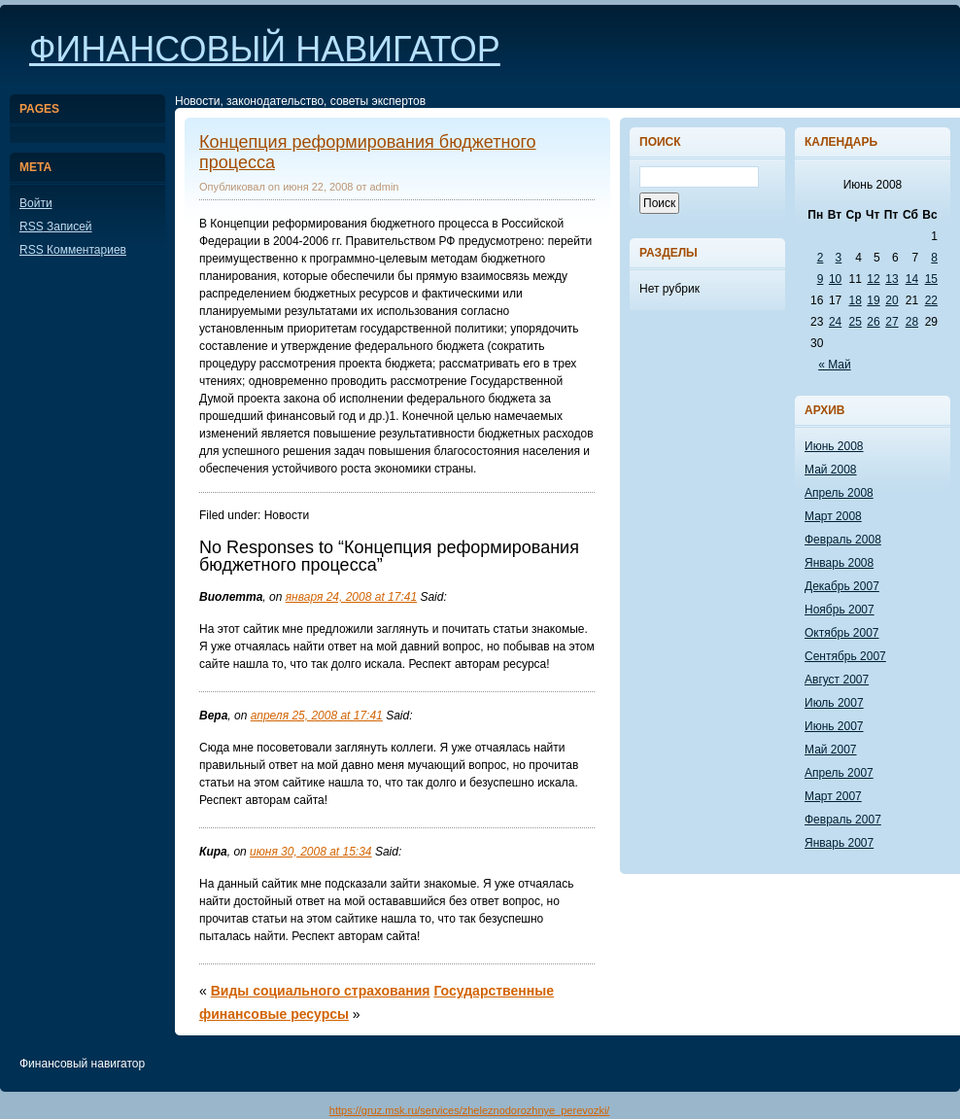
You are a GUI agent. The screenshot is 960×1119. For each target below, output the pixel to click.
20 (891, 300)
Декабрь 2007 (842, 586)
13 (891, 279)
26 (873, 322)
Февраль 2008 (843, 539)
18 (854, 300)
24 (835, 322)
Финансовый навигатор (264, 49)
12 (873, 279)
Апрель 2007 (839, 773)
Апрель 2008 (839, 493)
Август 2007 (837, 679)
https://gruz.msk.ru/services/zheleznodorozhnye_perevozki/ (469, 1110)
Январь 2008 (839, 563)
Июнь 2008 (834, 446)
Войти (35, 203)
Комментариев (72, 250)
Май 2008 (831, 469)
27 (891, 322)
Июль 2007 (834, 703)
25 (854, 322)
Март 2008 (833, 516)
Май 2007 (831, 749)
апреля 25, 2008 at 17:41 (317, 715)
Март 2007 (833, 796)
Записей (55, 226)
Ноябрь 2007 (839, 609)
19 (873, 300)
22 (931, 300)
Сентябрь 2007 (845, 656)
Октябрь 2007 (842, 633)
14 (912, 279)
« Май (834, 364)
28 (912, 322)
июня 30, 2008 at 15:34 (310, 851)
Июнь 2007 (834, 726)
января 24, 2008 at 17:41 (351, 597)
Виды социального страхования (320, 990)
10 (835, 279)
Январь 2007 (839, 843)
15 (931, 279)
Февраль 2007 (843, 819)
